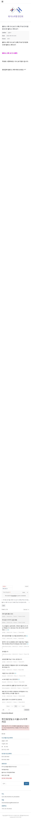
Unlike (5, 588)
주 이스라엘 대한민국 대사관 (9, 766)
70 (15, 706)
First (8, 706)
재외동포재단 (5, 769)
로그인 (3, 733)
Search (27, 709)
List (3, 605)
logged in (13, 595)
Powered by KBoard (7, 713)
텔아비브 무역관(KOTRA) (8, 772)
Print (26, 586)
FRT (20, 817)
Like (4, 586)
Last (23, 706)
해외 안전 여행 (5, 775)
